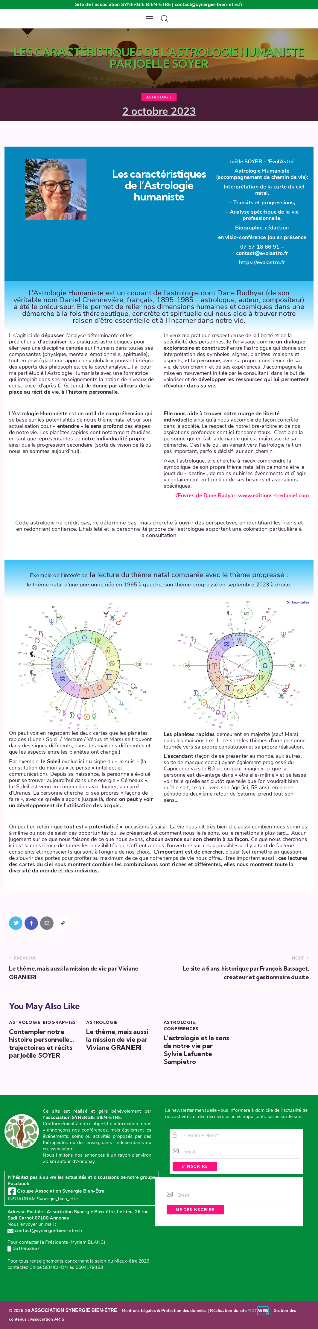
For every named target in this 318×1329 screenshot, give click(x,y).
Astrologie (159, 97)
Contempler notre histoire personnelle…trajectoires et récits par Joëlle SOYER (41, 1043)
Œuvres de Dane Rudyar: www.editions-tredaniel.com (242, 495)
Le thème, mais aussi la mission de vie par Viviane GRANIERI (117, 1039)
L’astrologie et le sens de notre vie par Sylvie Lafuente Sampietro (196, 1050)
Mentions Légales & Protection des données (164, 1310)
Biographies (59, 1022)
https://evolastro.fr (262, 262)
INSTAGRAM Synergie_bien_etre (43, 1199)
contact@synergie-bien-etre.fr (45, 1230)
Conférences (181, 1028)
